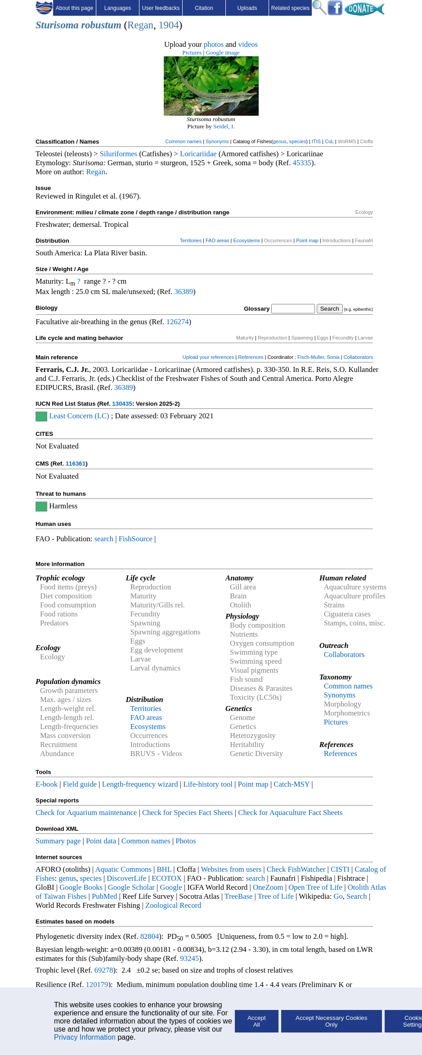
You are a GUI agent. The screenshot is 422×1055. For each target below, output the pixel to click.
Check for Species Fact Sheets (187, 812)
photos (214, 44)
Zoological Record (173, 905)
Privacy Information (85, 1037)
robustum (101, 25)
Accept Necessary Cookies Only (331, 1021)
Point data (101, 841)
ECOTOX (167, 878)
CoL (329, 141)
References (250, 357)
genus (280, 141)
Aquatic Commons (123, 869)
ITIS (316, 141)
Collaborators (358, 357)
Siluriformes (118, 153)
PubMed (104, 896)
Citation (204, 8)
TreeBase (238, 896)
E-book (47, 784)
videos (248, 44)
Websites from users (231, 869)
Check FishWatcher (296, 869)
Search (356, 896)
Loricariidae (198, 153)
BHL (164, 869)
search (104, 538)
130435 (122, 403)
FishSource (136, 538)
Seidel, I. (224, 126)
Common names (183, 141)
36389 (183, 291)
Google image (223, 52)
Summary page (58, 841)
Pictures (192, 52)
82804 (149, 936)
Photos (185, 841)
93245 (189, 958)
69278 (103, 970)
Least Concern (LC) (79, 416)
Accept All (256, 1021)
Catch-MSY (292, 784)
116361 (75, 463)
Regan (140, 25)
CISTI (340, 869)
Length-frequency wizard (140, 784)
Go (338, 896)
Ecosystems (246, 240)
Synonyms (217, 141)
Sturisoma (57, 25)
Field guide (80, 784)
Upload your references (208, 357)
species (297, 141)
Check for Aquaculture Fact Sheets (290, 812)
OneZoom (268, 887)
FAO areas (217, 240)
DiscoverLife (126, 878)
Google (171, 887)
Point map (307, 240)
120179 (96, 984)
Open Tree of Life (315, 887)
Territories (191, 240)
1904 (168, 25)
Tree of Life (276, 896)
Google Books (81, 887)
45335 (301, 162)
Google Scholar (131, 887)
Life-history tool (208, 784)
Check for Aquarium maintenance (86, 812)
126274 (177, 321)
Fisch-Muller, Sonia (318, 357)
